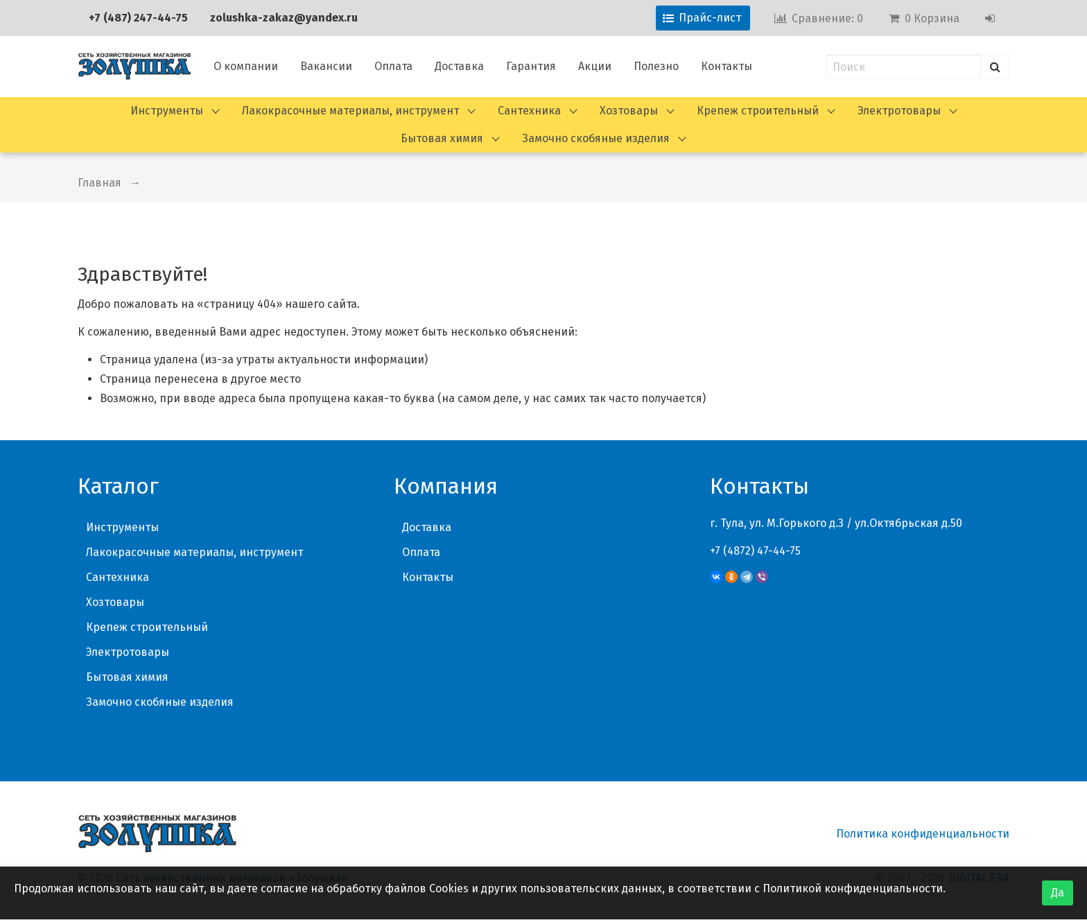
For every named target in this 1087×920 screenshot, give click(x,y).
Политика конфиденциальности (922, 833)
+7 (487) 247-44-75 (138, 17)
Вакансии (326, 66)
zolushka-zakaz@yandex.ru (284, 17)
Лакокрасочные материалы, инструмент (350, 110)
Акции (594, 66)
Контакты (726, 66)
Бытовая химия (442, 138)
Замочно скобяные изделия (596, 138)
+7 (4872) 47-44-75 (755, 550)
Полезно (656, 66)
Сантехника (529, 110)
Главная (99, 182)
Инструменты (166, 110)
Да (1057, 892)
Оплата (393, 66)
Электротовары (899, 110)
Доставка (459, 66)
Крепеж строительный (758, 110)
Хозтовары (629, 110)
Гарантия (531, 66)
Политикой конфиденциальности (853, 888)
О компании (246, 66)
